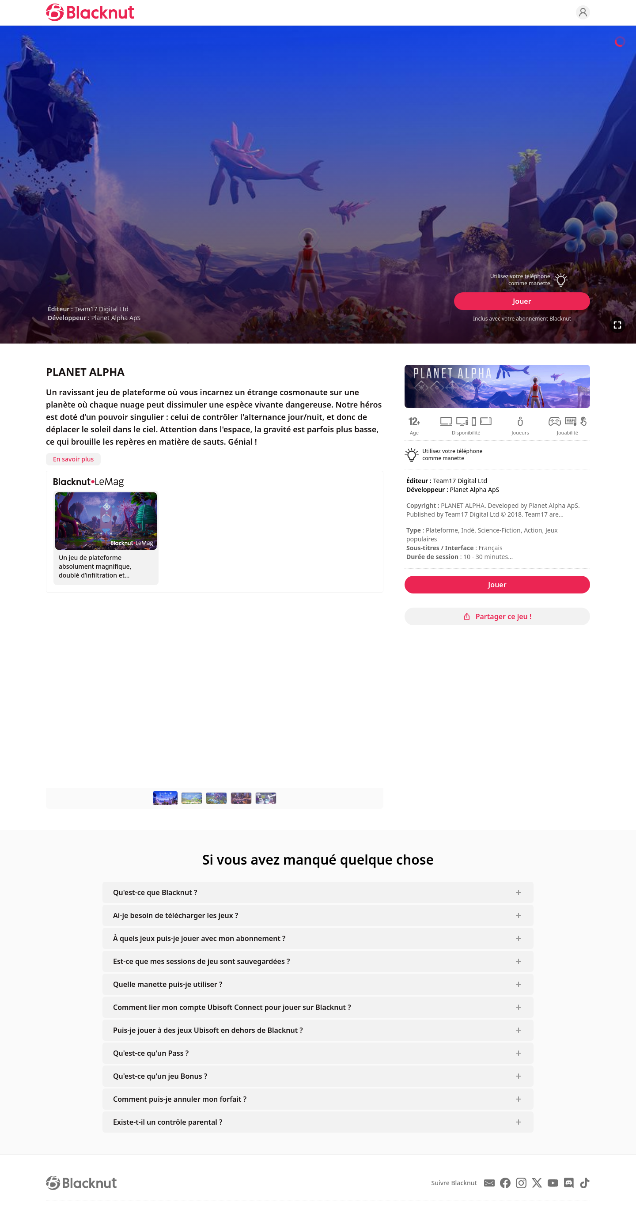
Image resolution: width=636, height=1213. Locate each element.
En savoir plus (73, 459)
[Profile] (583, 12)
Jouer (522, 301)
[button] (522, 280)
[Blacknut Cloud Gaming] (90, 12)
